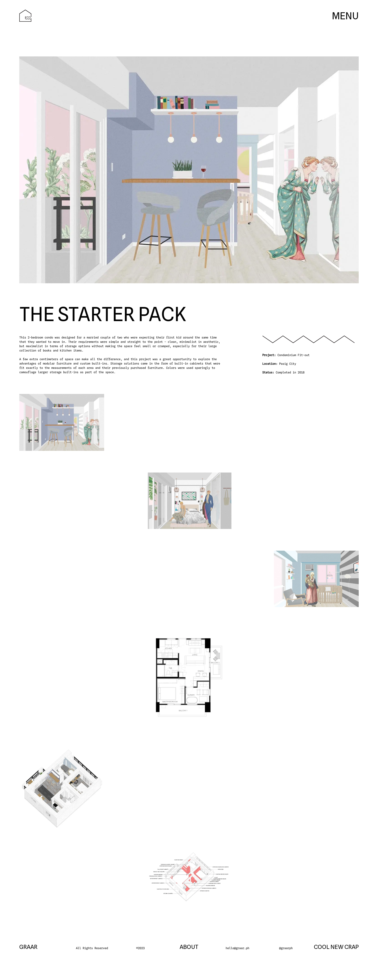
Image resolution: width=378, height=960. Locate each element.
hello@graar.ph (237, 948)
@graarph (286, 948)
